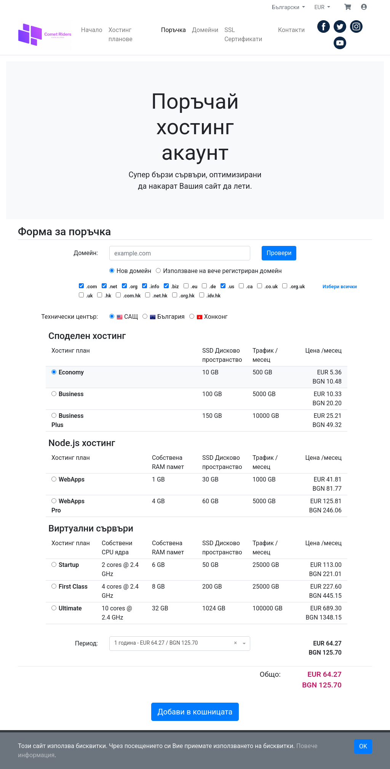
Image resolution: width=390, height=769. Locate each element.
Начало (91, 30)
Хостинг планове (121, 34)
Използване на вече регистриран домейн (219, 271)
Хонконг (208, 316)
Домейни (205, 30)
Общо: (270, 674)
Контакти (291, 30)
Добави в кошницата (195, 711)
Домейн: (86, 253)
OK (363, 746)
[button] (347, 7)
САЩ (123, 316)
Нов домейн (130, 271)
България (163, 316)
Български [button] (286, 7)
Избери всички (340, 286)
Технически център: (69, 316)
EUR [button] (320, 7)
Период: (86, 643)
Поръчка (173, 30)
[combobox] (179, 643)
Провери (279, 253)
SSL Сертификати (243, 34)
